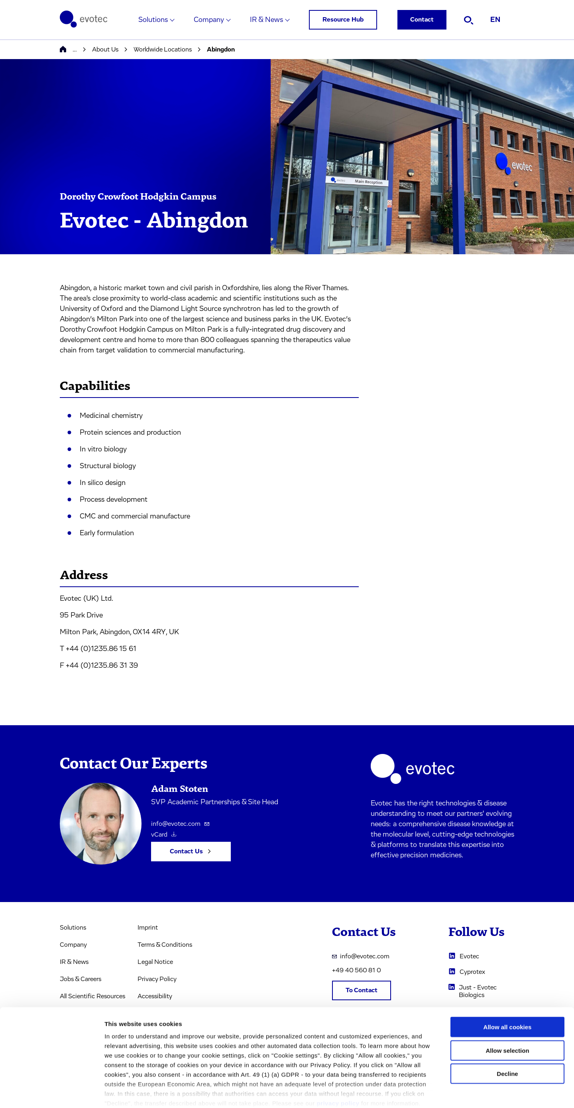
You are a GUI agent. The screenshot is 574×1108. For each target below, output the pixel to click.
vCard (163, 834)
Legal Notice (155, 962)
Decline (507, 1031)
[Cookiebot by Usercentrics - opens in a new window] (51, 1092)
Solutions (153, 20)
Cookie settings (422, 1092)
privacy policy (337, 1061)
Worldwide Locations (163, 49)
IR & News (266, 20)
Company (209, 20)
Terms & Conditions (165, 945)
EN (495, 20)
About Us (105, 49)
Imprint (148, 927)
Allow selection (507, 1008)
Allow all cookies (508, 984)
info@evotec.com (180, 824)
